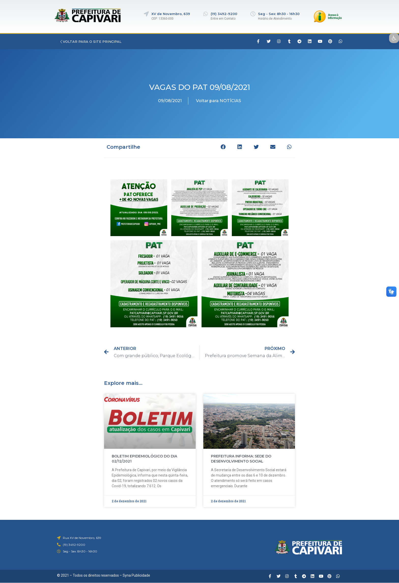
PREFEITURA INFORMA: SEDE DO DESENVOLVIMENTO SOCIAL (241, 459)
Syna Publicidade (136, 575)
